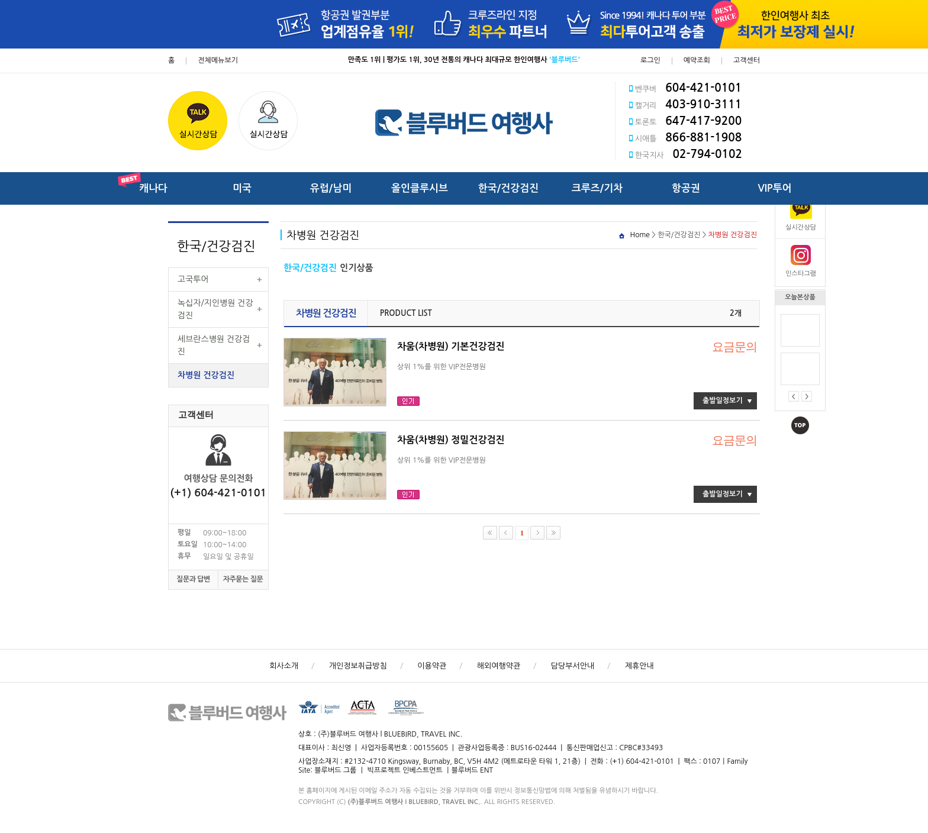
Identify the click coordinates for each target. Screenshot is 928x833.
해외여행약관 (498, 666)
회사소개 (283, 666)
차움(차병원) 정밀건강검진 (451, 439)
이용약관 (431, 666)
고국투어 (193, 279)
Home (639, 234)
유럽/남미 (331, 188)
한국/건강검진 (508, 188)
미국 (242, 188)
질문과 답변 (193, 579)
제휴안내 (639, 666)
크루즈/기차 (597, 188)
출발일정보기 (723, 400)
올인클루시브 (419, 188)
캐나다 (153, 188)
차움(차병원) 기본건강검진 (451, 346)
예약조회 (697, 60)
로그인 (650, 60)
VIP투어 (774, 188)
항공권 (686, 188)
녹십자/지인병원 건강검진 (215, 309)
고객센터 (746, 60)
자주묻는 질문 (243, 579)
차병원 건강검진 (206, 375)
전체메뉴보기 (218, 60)
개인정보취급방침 (358, 666)
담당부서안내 (572, 666)
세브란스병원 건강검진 (214, 345)
